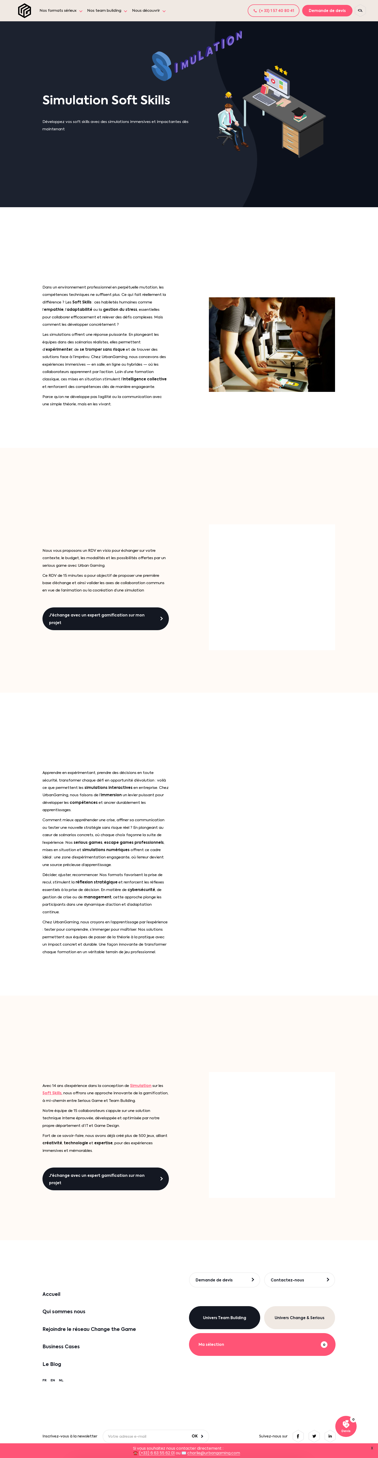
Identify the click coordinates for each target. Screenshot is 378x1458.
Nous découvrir (146, 10)
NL (61, 1380)
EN (53, 1380)
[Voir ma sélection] (346, 1426)
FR (44, 1380)
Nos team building (104, 10)
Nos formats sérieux (58, 10)
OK (195, 1436)
